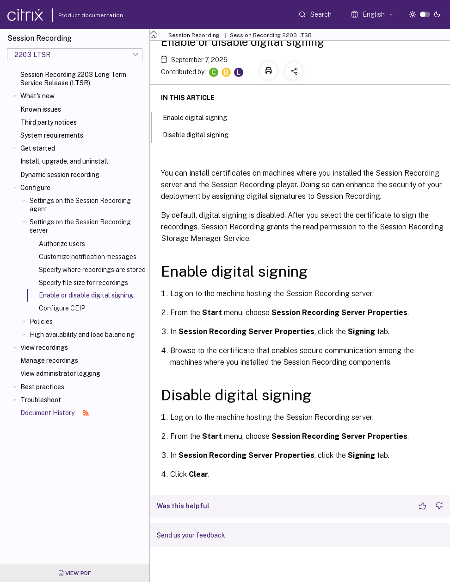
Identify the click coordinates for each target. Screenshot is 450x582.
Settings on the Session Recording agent (80, 205)
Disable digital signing (201, 134)
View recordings (44, 347)
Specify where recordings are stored (92, 269)
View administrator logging (60, 373)
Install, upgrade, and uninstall (64, 161)
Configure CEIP (62, 308)
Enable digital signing (200, 116)
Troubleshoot (40, 400)
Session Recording (193, 35)
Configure (35, 187)
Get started (37, 148)
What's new (37, 96)
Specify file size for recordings (83, 282)
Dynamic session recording (59, 174)
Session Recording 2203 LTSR (271, 35)
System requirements (51, 135)
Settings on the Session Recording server (80, 226)
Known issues (40, 109)
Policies (41, 321)
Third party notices (48, 122)
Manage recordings (49, 360)
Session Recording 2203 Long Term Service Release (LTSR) (73, 79)
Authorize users (62, 243)
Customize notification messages (87, 256)
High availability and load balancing (82, 334)
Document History (54, 413)
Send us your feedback (191, 535)
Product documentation (79, 15)
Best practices (42, 387)
